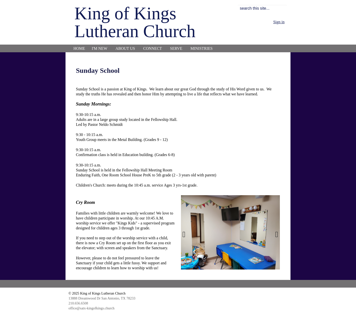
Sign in (279, 22)
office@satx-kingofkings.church (91, 308)
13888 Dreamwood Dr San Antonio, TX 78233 (101, 298)
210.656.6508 (78, 303)
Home (79, 48)
